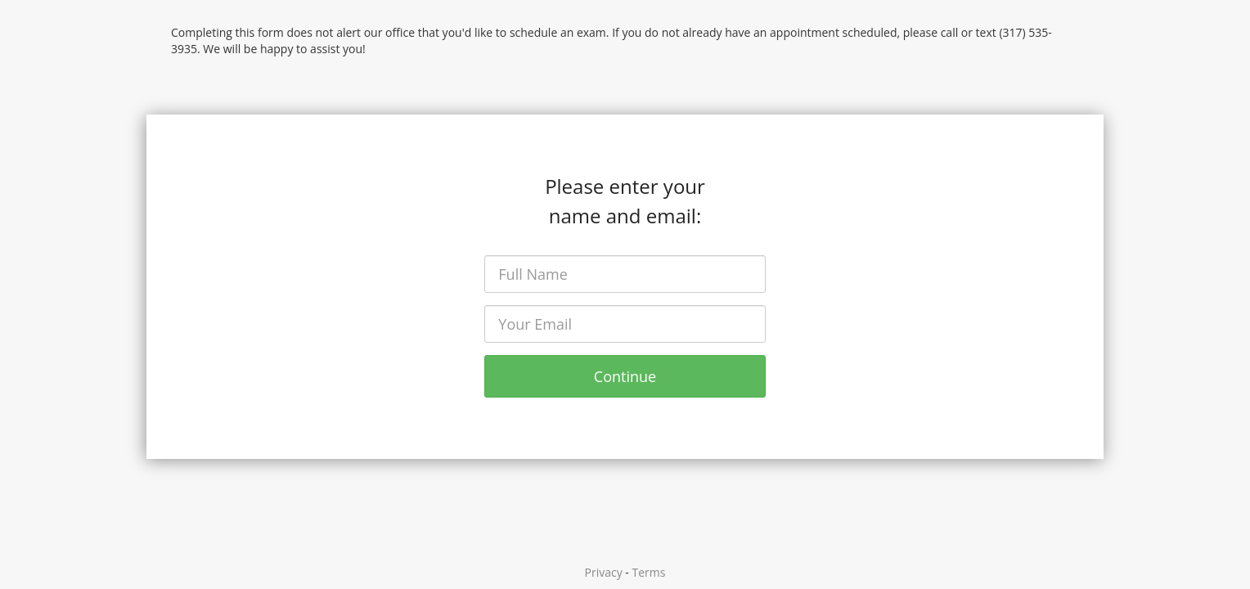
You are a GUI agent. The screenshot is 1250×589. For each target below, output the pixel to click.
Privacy (604, 572)
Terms (649, 572)
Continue (625, 376)
